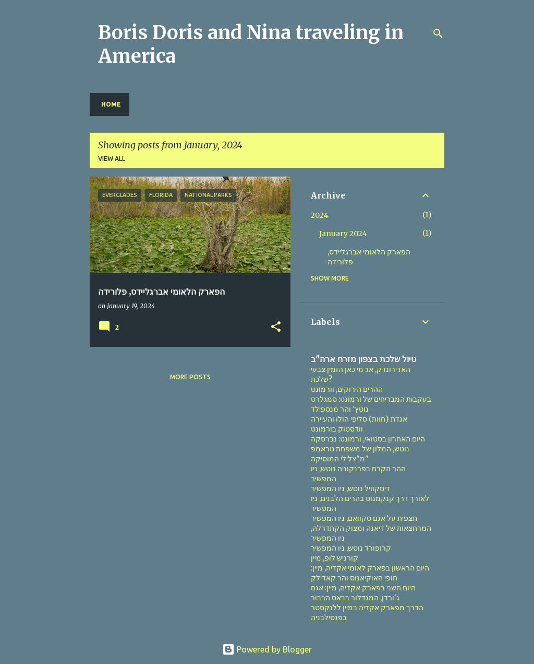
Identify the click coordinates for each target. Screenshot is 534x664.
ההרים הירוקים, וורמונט (347, 389)
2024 (320, 215)
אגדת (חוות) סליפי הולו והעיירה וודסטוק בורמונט (359, 424)
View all (111, 158)
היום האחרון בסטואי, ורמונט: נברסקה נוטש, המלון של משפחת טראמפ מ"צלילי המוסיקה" (368, 448)
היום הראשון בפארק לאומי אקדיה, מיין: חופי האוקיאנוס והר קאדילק (370, 573)
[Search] (438, 33)
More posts (190, 377)
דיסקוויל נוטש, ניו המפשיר (350, 488)
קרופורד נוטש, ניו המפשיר (351, 548)
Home (111, 104)
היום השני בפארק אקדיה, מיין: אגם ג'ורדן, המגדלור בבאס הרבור (363, 592)
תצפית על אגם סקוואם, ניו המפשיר (364, 518)
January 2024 (343, 233)
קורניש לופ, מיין (334, 558)
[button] (276, 327)
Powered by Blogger (267, 649)
